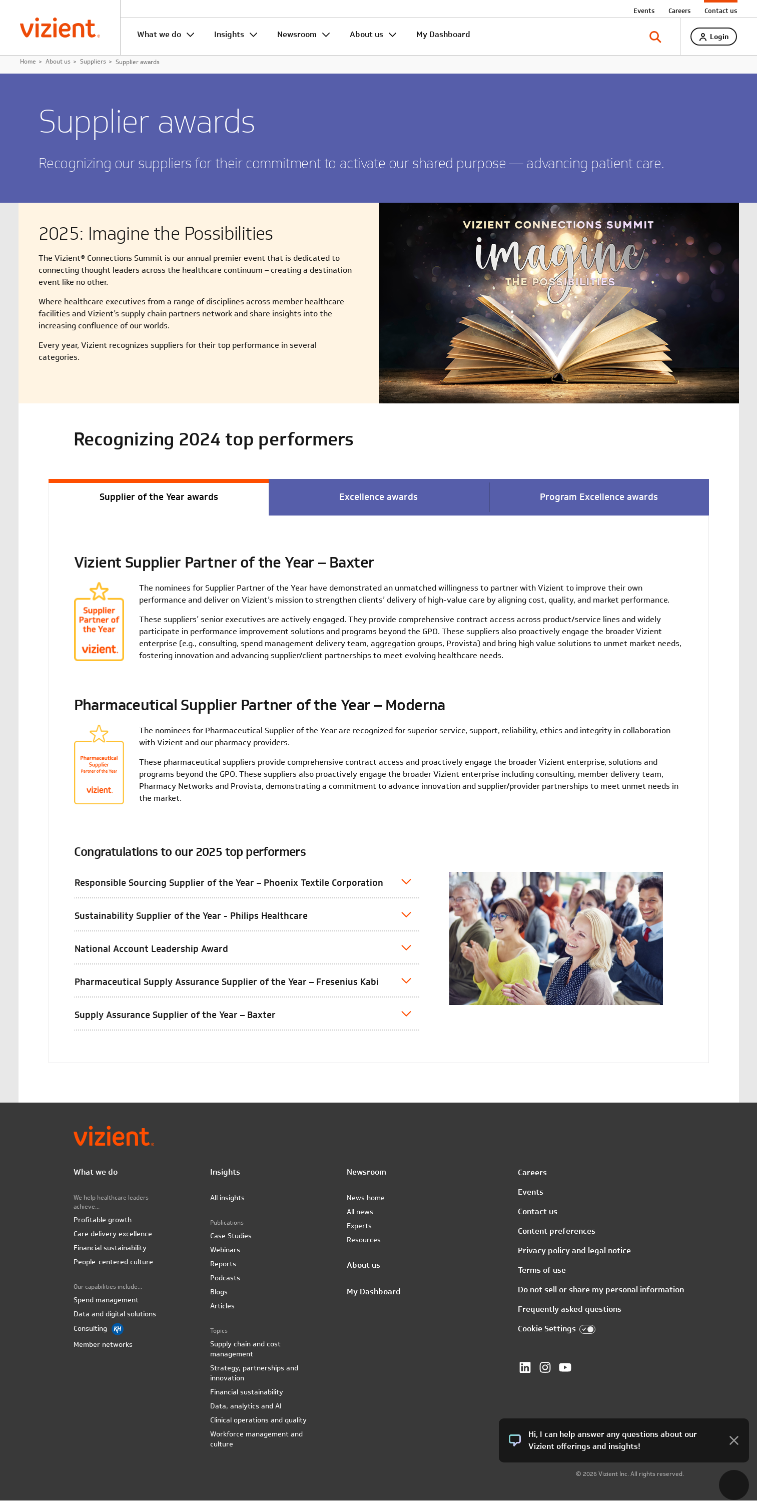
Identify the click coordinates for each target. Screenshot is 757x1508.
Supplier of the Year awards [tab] (159, 503)
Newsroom (297, 34)
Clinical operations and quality (258, 1427)
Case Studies (231, 1243)
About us (366, 34)
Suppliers (93, 67)
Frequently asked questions (569, 1316)
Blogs (219, 1299)
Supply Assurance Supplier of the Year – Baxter (175, 1021)
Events (643, 10)
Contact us (720, 10)
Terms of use (542, 1277)
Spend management (106, 1307)
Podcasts (225, 1285)
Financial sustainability (110, 1255)
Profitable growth (103, 1227)
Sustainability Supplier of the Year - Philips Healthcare (191, 922)
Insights (229, 34)
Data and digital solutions (115, 1321)
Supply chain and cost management (245, 1356)
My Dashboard (443, 34)
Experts (359, 1233)
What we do (159, 34)
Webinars (225, 1257)
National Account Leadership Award (151, 955)
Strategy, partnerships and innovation (254, 1380)
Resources (364, 1247)
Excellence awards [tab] (378, 503)
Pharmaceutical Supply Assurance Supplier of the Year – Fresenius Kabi (227, 988)
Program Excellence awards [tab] (599, 503)
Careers (679, 10)
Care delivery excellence (113, 1241)
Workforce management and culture (256, 1446)
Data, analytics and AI (246, 1413)
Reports (223, 1271)
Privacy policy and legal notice (574, 1257)
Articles (222, 1313)
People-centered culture (113, 1269)
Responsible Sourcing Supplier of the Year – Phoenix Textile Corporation (229, 889)
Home (28, 67)
